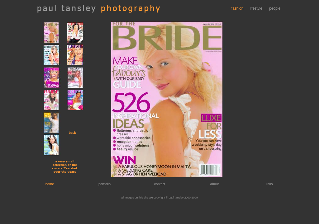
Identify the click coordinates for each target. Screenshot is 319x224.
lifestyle (256, 8)
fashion (237, 8)
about (214, 184)
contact (159, 184)
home (49, 184)
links (269, 184)
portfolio (104, 184)
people (274, 8)
